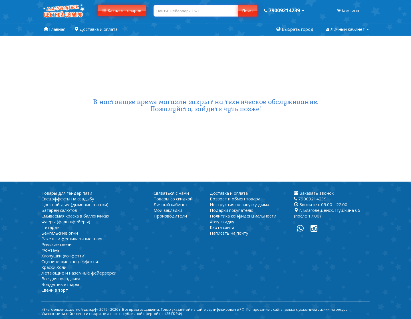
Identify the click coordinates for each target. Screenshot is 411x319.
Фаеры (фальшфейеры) (65, 221)
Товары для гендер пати (66, 193)
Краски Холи (54, 267)
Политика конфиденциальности (243, 216)
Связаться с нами (171, 193)
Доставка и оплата (229, 193)
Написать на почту (229, 233)
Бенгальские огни (59, 233)
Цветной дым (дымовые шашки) (74, 204)
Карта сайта (222, 227)
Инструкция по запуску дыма (239, 204)
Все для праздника (60, 278)
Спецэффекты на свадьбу (67, 199)
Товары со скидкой (173, 199)
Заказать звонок (317, 193)
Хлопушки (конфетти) (63, 256)
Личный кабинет (171, 204)
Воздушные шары (60, 284)
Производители (170, 216)
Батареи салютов (59, 210)
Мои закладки (168, 210)
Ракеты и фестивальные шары (72, 238)
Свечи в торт (54, 290)
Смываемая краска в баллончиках (75, 216)
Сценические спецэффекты (69, 261)
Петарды (51, 227)
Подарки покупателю (231, 210)
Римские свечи (56, 244)
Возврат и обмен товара (235, 199)
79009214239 (310, 199)
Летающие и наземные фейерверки (78, 273)
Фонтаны (51, 250)
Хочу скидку (222, 221)
